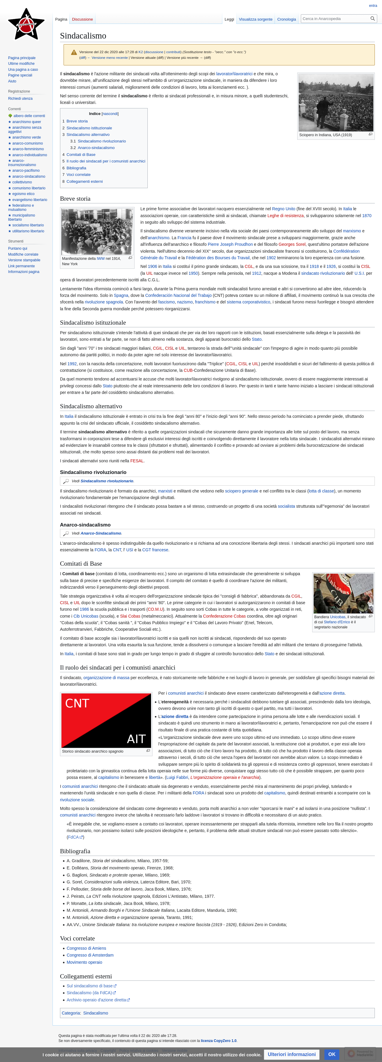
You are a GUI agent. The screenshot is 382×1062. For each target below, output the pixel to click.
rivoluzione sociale (77, 799)
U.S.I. (359, 273)
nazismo (185, 302)
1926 (331, 266)
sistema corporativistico (248, 302)
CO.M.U (155, 609)
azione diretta (332, 693)
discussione (154, 52)
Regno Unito (283, 208)
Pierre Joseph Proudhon (230, 244)
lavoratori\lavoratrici (234, 73)
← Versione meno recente (107, 57)
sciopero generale (241, 491)
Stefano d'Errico (337, 622)
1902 (271, 257)
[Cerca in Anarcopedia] (339, 18)
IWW (101, 259)
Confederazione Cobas (224, 616)
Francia (185, 237)
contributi (173, 52)
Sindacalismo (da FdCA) (89, 992)
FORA (100, 549)
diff (83, 57)
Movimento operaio (84, 962)
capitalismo (108, 777)
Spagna (121, 295)
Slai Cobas (130, 616)
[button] (292, 1054)
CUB (188, 370)
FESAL (137, 460)
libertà (154, 777)
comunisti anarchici (186, 693)
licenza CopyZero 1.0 (218, 1041)
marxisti (165, 491)
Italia (347, 208)
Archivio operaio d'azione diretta (96, 999)
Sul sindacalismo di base (90, 985)
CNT (117, 549)
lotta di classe (321, 491)
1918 (314, 266)
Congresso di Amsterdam (90, 955)
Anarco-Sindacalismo (101, 533)
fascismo (166, 302)
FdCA (73, 837)
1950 (193, 273)
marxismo (352, 230)
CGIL (158, 348)
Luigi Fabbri (177, 777)
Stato (257, 339)
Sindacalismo (95, 1013)
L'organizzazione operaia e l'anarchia (224, 777)
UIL (149, 273)
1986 (84, 609)
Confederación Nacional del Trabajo (178, 295)
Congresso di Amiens (86, 948)
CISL (365, 266)
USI (129, 549)
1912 (256, 273)
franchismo (205, 302)
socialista (286, 506)
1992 (72, 363)
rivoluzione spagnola (104, 302)
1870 (367, 215)
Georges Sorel (292, 244)
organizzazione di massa (107, 677)
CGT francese (155, 549)
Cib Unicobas (85, 616)
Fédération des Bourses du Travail (217, 257)
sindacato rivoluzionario (323, 273)
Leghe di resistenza (285, 215)
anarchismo (158, 237)
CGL (249, 266)
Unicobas (338, 617)
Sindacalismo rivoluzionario (107, 481)
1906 (152, 266)
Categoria (71, 1013)
